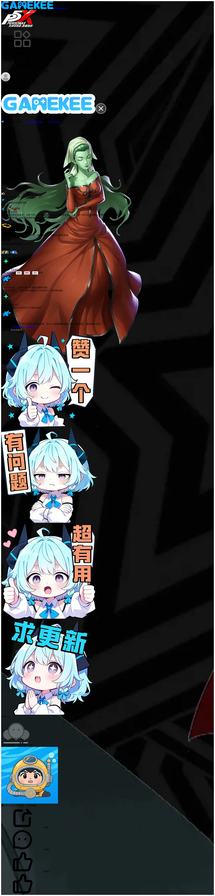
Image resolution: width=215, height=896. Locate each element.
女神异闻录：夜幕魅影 (23, 327)
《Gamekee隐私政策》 (33, 122)
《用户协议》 (54, 122)
